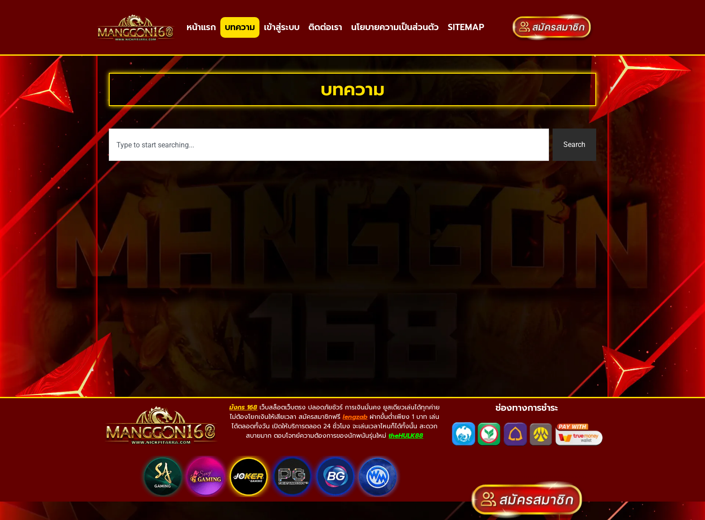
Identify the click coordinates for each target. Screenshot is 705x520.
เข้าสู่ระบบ (281, 27)
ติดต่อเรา (325, 27)
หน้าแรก (201, 27)
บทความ (240, 27)
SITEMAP (466, 27)
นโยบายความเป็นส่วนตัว (395, 27)
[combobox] (329, 161)
